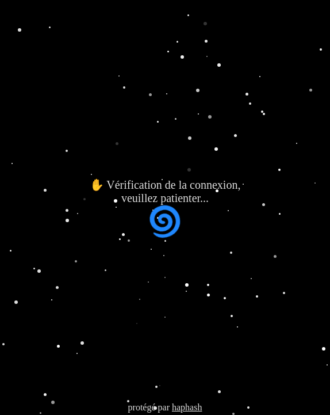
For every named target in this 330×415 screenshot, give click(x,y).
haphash (187, 407)
